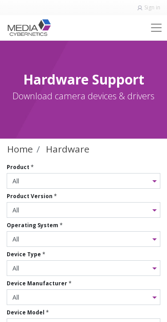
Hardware (68, 149)
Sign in (152, 7)
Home (20, 149)
